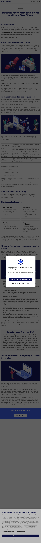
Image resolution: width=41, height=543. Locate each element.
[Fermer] (34, 257)
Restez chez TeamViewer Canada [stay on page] (20, 283)
